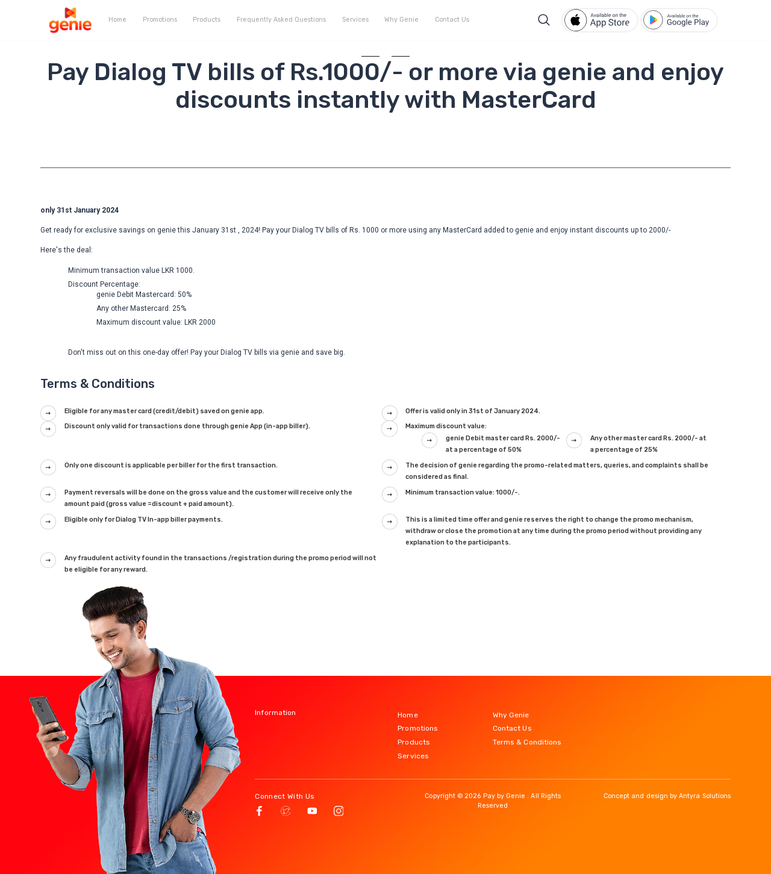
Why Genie (401, 19)
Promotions (160, 19)
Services (355, 19)
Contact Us (452, 19)
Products (206, 19)
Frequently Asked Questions (281, 19)
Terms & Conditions (527, 742)
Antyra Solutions (705, 796)
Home (117, 19)
